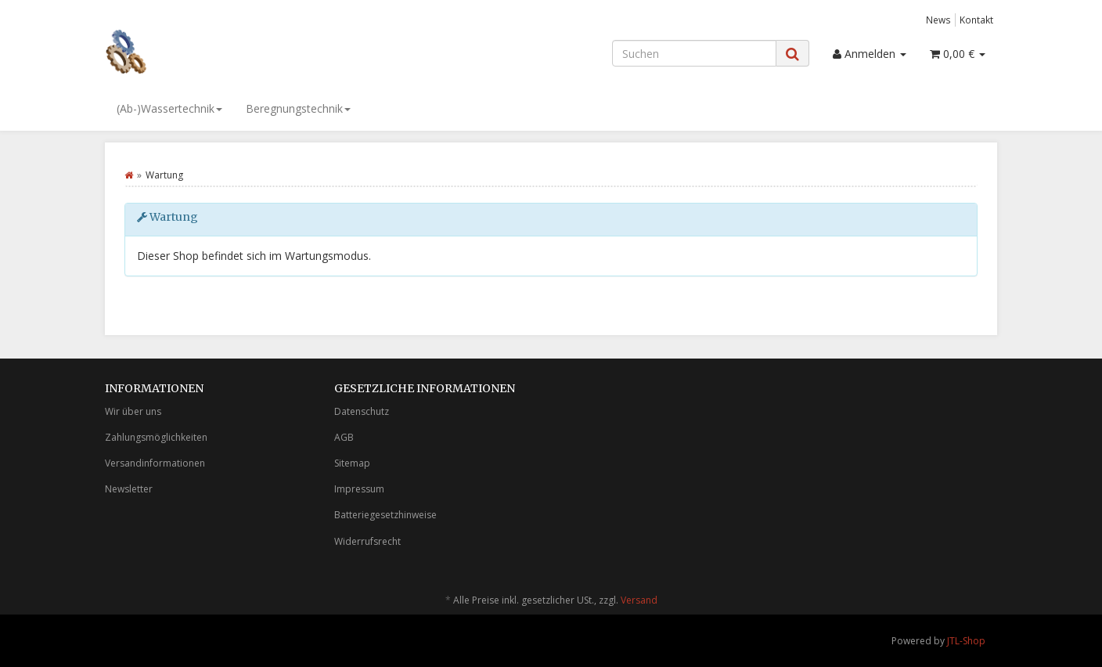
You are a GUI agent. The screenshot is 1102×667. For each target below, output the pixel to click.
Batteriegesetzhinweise (385, 514)
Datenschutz (361, 411)
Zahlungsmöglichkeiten (156, 437)
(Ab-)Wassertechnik (169, 108)
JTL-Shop (966, 640)
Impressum (359, 489)
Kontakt (976, 19)
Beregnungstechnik (298, 108)
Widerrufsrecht (367, 541)
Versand (639, 600)
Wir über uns (133, 411)
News (938, 19)
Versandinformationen (155, 463)
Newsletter (129, 489)
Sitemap (352, 463)
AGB (344, 437)
